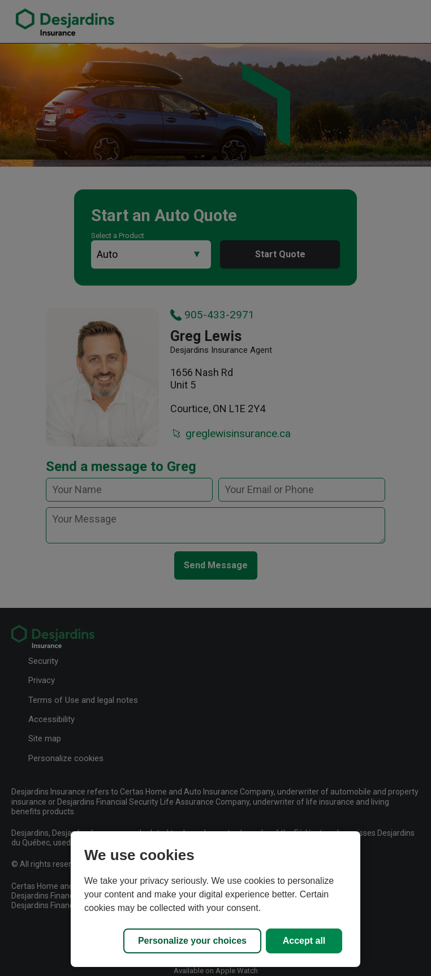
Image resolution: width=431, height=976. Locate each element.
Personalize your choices (192, 940)
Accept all (304, 940)
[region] (215, 899)
